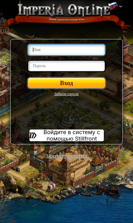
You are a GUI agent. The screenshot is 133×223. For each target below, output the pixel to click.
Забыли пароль (66, 94)
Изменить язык (113, 6)
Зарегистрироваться (66, 156)
